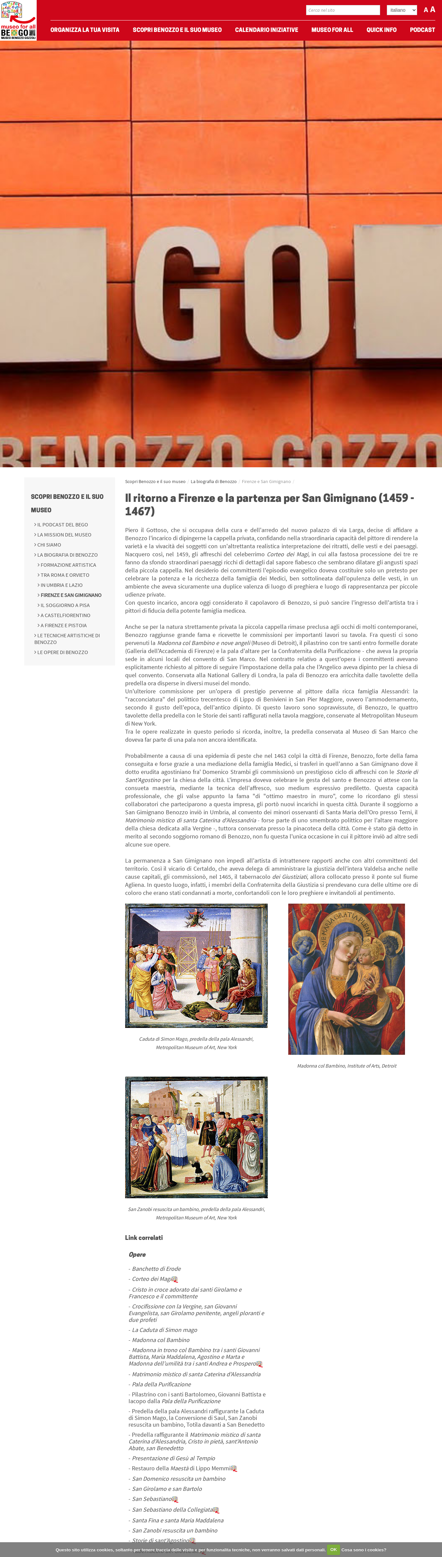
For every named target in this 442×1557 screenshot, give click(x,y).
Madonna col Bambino (160, 1340)
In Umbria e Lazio (61, 584)
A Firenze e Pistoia (63, 625)
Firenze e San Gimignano (71, 595)
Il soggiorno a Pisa (65, 605)
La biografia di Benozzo (67, 554)
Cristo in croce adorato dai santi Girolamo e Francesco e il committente (185, 1293)
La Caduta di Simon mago (164, 1330)
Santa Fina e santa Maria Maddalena (177, 1520)
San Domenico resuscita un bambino (178, 1478)
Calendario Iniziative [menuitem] (266, 30)
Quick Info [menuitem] (382, 30)
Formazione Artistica (68, 564)
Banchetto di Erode (156, 1268)
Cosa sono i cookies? (363, 1549)
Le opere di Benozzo (62, 652)
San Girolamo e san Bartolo (167, 1489)
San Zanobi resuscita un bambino (174, 1530)
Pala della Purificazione (161, 1384)
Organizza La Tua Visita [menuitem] (84, 30)
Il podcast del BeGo (62, 524)
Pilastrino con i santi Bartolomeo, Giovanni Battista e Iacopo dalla (197, 1397)
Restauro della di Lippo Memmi (184, 1468)
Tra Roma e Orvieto (64, 574)
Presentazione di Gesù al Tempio (173, 1458)
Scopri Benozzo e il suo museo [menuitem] (177, 30)
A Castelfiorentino (65, 615)
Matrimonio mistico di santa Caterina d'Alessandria (196, 1374)
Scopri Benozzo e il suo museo (155, 481)
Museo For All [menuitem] (332, 30)
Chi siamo (48, 544)
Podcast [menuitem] (422, 30)
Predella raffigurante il (194, 1441)
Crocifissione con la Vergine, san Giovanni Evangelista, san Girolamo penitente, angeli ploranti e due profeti (196, 1313)
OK (333, 1549)
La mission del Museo (63, 534)
